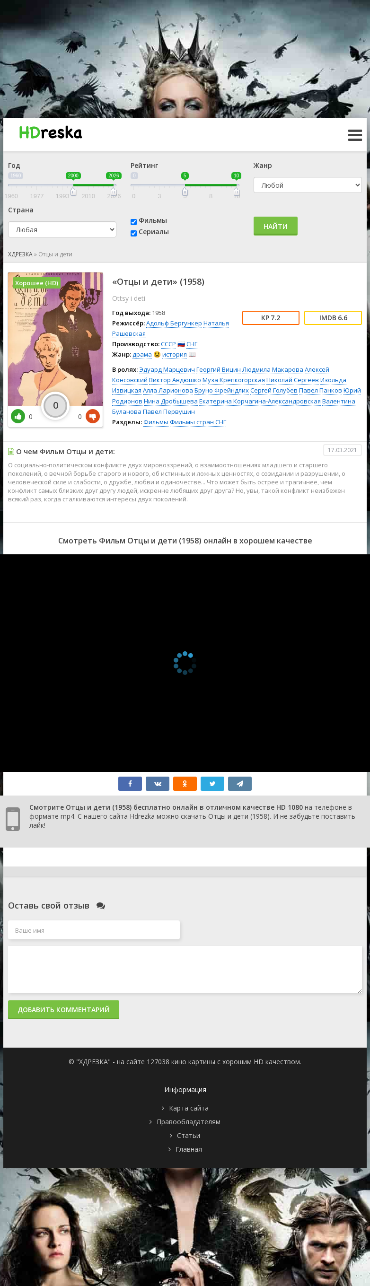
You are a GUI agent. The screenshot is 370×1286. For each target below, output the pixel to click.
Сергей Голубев (274, 390)
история (174, 354)
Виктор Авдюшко (175, 380)
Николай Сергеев (292, 380)
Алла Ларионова (168, 390)
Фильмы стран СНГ (198, 422)
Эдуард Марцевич (167, 369)
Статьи (188, 1135)
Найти (276, 226)
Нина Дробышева (171, 401)
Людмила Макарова (272, 369)
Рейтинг (144, 165)
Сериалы (154, 231)
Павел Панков (320, 390)
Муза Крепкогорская (234, 380)
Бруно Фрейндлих (221, 390)
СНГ (191, 344)
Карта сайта (189, 1107)
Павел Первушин (169, 411)
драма (142, 354)
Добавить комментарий (64, 1009)
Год (14, 165)
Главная (189, 1149)
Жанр (263, 165)
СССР (168, 344)
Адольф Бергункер (174, 323)
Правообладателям (188, 1121)
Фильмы (153, 220)
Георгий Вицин (218, 369)
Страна (21, 209)
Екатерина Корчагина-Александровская (260, 401)
